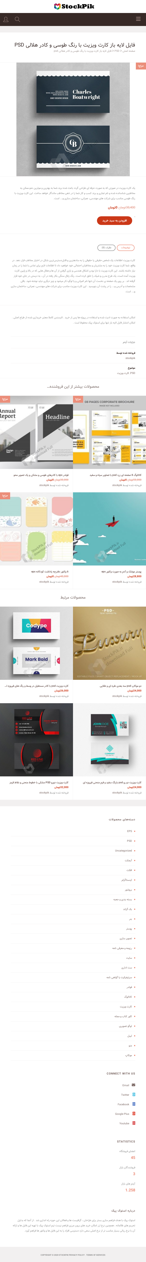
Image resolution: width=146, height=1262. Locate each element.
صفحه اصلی (128, 51)
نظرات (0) (106, 248)
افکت (129, 870)
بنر (130, 919)
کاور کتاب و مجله (123, 1016)
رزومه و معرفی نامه (122, 948)
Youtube (127, 1123)
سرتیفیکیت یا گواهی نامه (119, 977)
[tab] (126, 248)
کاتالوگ (128, 997)
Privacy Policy (77, 1255)
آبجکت (128, 860)
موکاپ (128, 1055)
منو (130, 1046)
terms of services (95, 1255)
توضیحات (125, 248)
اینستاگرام (127, 880)
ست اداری (126, 968)
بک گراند (127, 909)
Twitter (128, 1095)
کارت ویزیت (123, 373)
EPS (129, 831)
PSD (116, 51)
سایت (129, 958)
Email (128, 1085)
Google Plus (125, 1114)
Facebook (126, 1104)
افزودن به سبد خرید (114, 220)
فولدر (129, 987)
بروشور (128, 890)
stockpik (130, 358)
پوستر (129, 929)
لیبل (129, 1036)
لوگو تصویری (125, 1026)
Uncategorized (123, 851)
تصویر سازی (126, 938)
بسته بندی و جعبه (122, 899)
